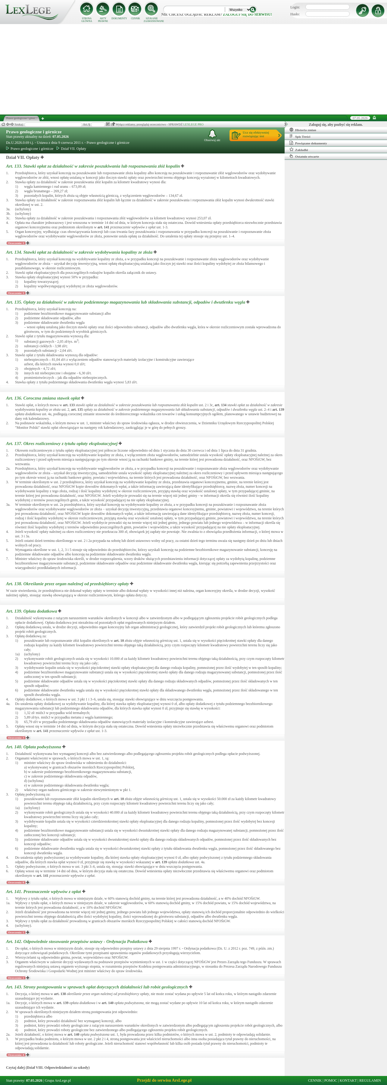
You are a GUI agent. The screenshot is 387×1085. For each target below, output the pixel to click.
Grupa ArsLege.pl (58, 1080)
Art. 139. (32, 611)
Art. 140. (34, 746)
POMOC (330, 1080)
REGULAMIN (370, 1080)
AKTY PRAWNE (103, 20)
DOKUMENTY (119, 18)
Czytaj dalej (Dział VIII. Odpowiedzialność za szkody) (47, 1067)
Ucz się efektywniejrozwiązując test (256, 134)
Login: (295, 7)
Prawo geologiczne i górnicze (34, 131)
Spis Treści (299, 136)
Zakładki (298, 149)
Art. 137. (62, 443)
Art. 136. (43, 398)
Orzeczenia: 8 (16, 882)
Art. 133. (93, 166)
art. (103, 227)
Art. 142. (77, 941)
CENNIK (135, 18)
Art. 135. (126, 302)
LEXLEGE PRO (193, 124)
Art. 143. (97, 987)
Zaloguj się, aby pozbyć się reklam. (336, 124)
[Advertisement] (193, 69)
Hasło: (295, 14)
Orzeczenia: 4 (16, 1054)
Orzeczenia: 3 (16, 737)
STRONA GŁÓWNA (86, 20)
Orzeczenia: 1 (16, 243)
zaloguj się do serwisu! (247, 14)
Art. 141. (44, 891)
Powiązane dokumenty (308, 143)
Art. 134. (80, 252)
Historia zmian (302, 130)
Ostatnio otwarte (304, 156)
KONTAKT (348, 1080)
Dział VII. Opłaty (71, 149)
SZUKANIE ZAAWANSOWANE (152, 20)
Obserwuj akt (212, 135)
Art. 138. (68, 583)
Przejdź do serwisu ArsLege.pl (164, 1080)
